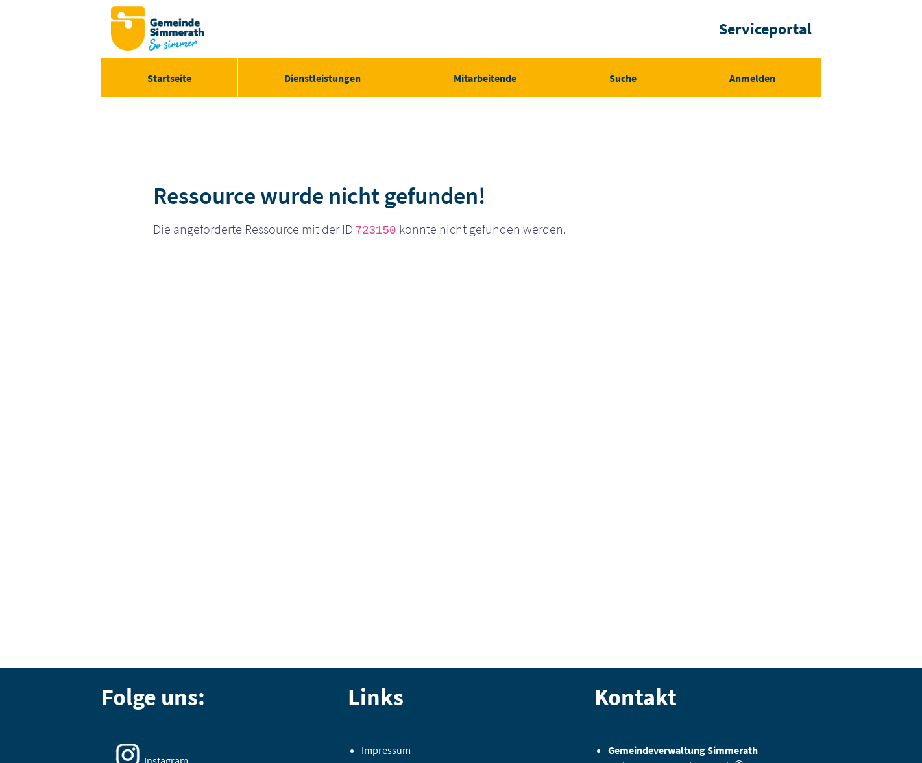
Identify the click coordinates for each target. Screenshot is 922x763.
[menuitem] (169, 77)
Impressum (386, 750)
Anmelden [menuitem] (752, 77)
